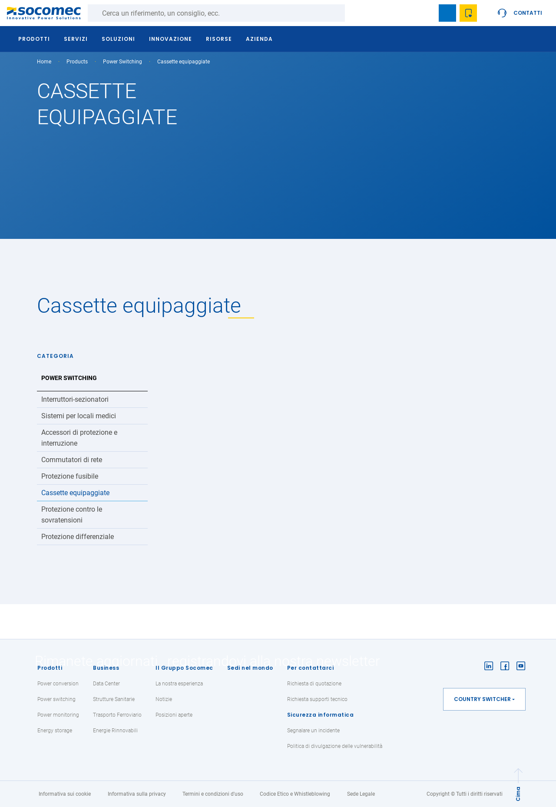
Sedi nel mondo (250, 667)
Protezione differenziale (77, 536)
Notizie (164, 699)
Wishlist (468, 13)
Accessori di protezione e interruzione (79, 437)
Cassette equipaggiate (75, 493)
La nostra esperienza (179, 684)
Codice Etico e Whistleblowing (295, 794)
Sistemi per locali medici (78, 416)
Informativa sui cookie (65, 794)
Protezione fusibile (69, 476)
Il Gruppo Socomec (184, 667)
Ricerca (353, 13)
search (426, 13)
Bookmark (447, 13)
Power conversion (58, 684)
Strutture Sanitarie (114, 699)
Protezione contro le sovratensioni (71, 514)
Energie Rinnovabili (115, 731)
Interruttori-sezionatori (75, 399)
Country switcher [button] (482, 699)
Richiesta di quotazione (314, 684)
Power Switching (122, 62)
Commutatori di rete (71, 460)
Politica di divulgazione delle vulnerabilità (334, 746)
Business (106, 667)
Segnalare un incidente (313, 731)
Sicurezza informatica (320, 714)
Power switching (56, 699)
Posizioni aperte (174, 715)
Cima (518, 794)
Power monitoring (58, 715)
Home (44, 62)
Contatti (527, 13)
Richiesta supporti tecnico (317, 699)
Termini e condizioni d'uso (212, 794)
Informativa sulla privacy (137, 794)
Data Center (106, 684)
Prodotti (49, 667)
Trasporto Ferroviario (117, 715)
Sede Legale (361, 794)
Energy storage (54, 731)
